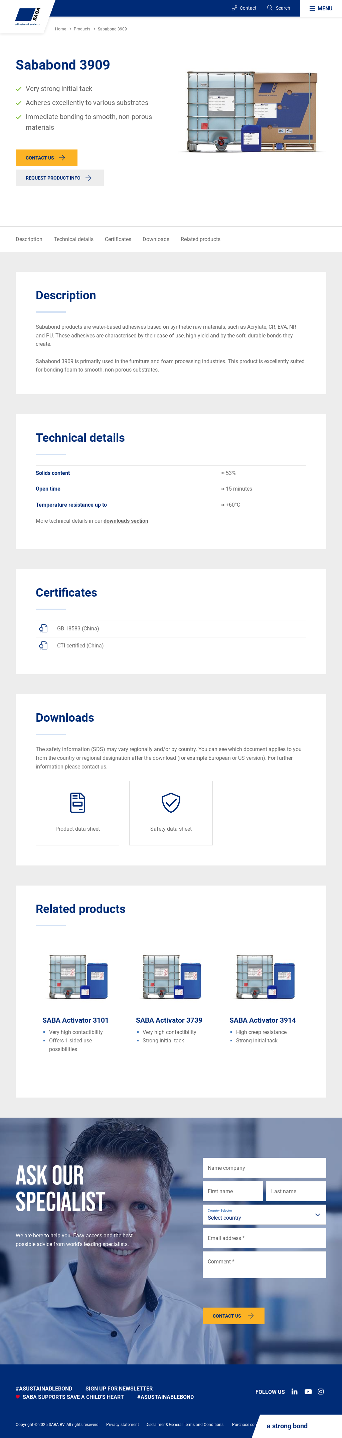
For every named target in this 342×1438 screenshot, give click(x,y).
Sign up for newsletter (119, 1388)
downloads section (126, 521)
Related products (200, 239)
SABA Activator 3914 (262, 1020)
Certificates (118, 239)
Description (29, 239)
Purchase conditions (250, 1424)
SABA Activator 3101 (75, 1020)
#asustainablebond (44, 1388)
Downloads (156, 239)
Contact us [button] (40, 158)
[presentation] (253, 1294)
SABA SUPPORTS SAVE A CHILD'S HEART (70, 1397)
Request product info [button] (53, 178)
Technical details (74, 239)
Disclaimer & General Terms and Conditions (184, 1424)
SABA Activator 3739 (169, 1020)
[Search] (278, 8)
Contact (244, 8)
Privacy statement (122, 1424)
